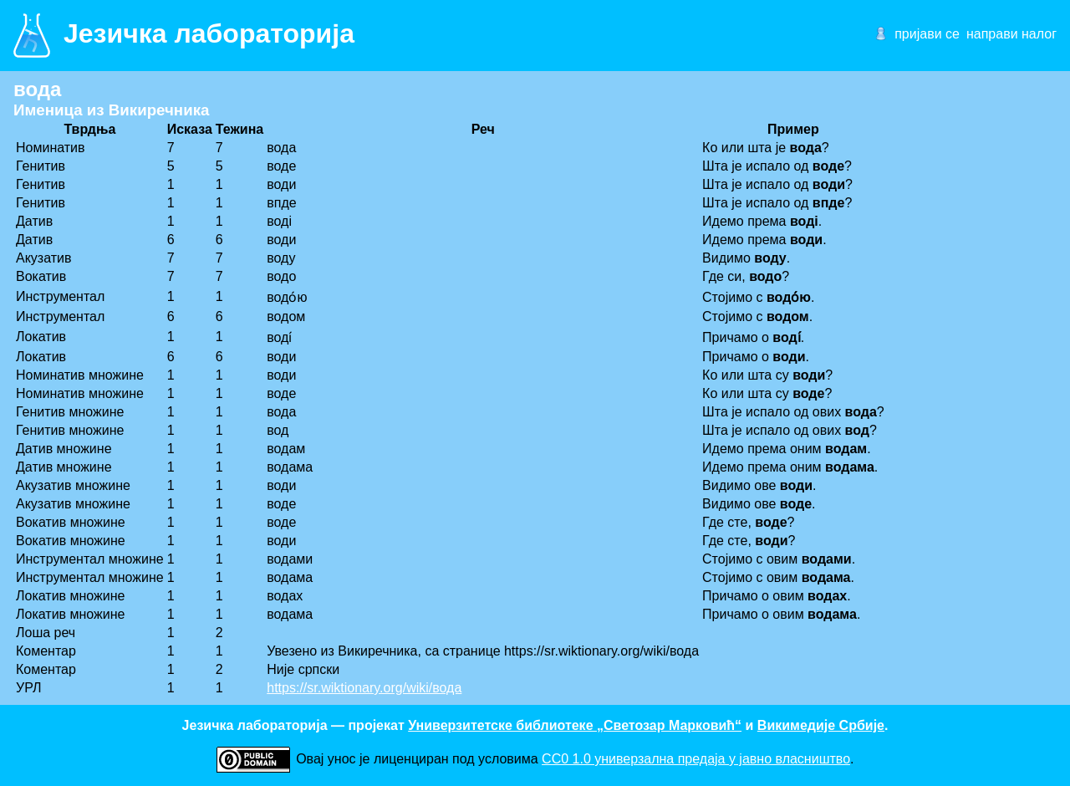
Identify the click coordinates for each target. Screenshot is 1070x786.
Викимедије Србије (820, 725)
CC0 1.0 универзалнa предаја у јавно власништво (696, 759)
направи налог (1011, 34)
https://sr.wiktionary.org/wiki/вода (364, 688)
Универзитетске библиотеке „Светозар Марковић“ (574, 725)
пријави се (927, 34)
